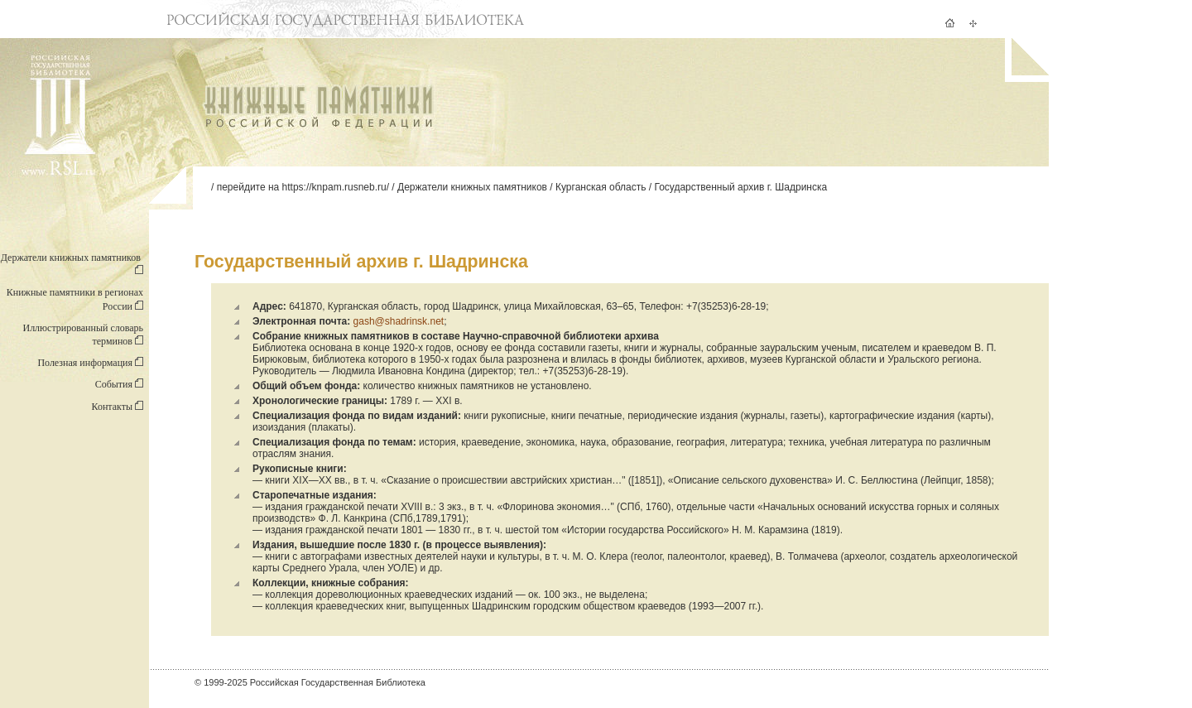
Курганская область (600, 187)
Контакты (117, 406)
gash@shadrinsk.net (399, 321)
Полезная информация (90, 362)
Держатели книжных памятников (472, 187)
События (119, 384)
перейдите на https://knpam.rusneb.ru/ (303, 187)
